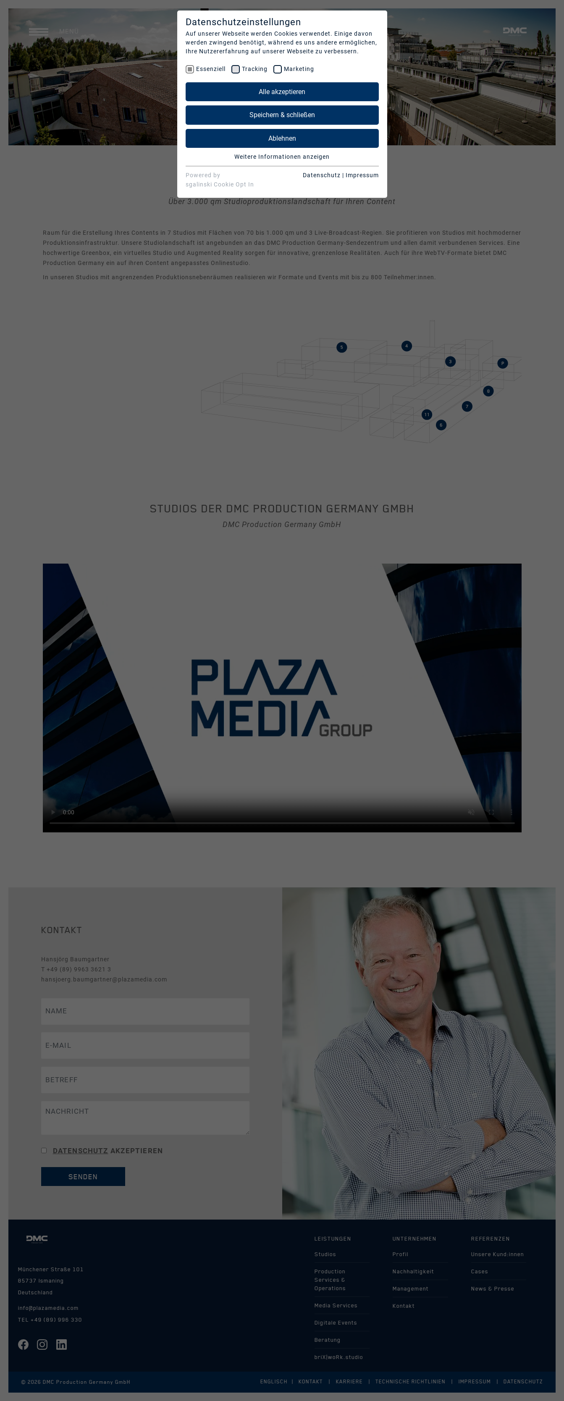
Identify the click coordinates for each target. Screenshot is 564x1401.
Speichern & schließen (282, 115)
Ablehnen (282, 138)
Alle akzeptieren (282, 92)
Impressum (362, 175)
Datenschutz (322, 175)
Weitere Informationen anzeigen (282, 156)
